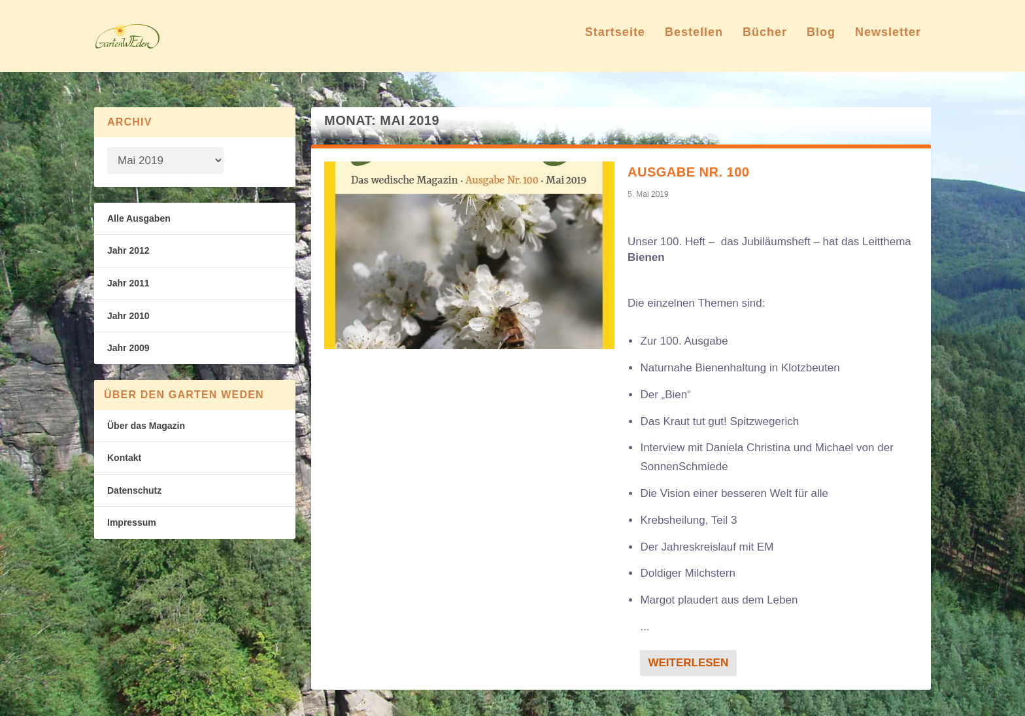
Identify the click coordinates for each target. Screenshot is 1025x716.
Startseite (615, 42)
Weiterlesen (688, 662)
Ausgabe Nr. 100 (688, 172)
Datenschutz (134, 490)
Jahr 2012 (128, 251)
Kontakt (124, 458)
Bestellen (694, 42)
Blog (821, 42)
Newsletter (888, 42)
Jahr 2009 (128, 348)
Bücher (765, 42)
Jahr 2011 (128, 283)
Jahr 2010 (128, 316)
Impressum (131, 523)
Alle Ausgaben (139, 218)
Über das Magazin (146, 425)
